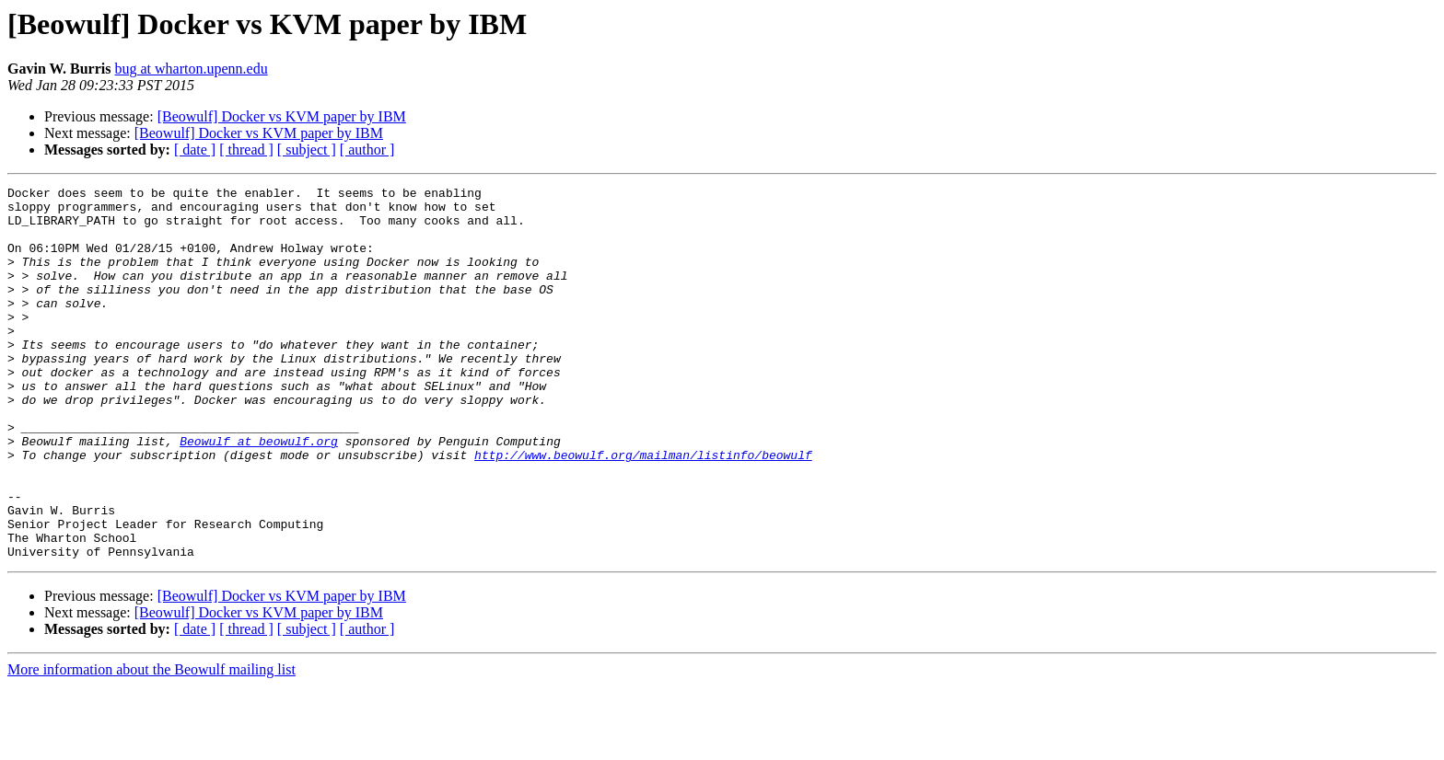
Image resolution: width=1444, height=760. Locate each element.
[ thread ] (246, 149)
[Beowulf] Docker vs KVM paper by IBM (281, 116)
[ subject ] (306, 149)
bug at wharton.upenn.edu (190, 68)
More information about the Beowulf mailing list (151, 744)
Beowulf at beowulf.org (259, 493)
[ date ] (194, 149)
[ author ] (367, 149)
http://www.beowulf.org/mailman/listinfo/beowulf (643, 509)
